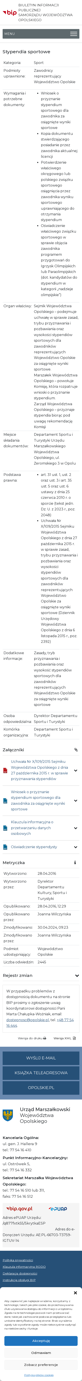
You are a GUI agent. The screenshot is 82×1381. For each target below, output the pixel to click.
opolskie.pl (41, 1087)
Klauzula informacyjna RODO (24, 1266)
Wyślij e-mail (52, 1060)
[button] (75, 1292)
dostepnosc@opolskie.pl (27, 1020)
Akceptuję (41, 1341)
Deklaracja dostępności (20, 1273)
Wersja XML (65, 1038)
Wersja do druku (32, 1038)
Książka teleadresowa (41, 1072)
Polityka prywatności (18, 1260)
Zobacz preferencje (41, 1365)
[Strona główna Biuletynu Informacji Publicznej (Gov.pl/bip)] (24, 1209)
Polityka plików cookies (39, 1375)
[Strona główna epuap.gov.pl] (62, 1209)
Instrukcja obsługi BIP (19, 1280)
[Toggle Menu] (73, 34)
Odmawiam (41, 1353)
